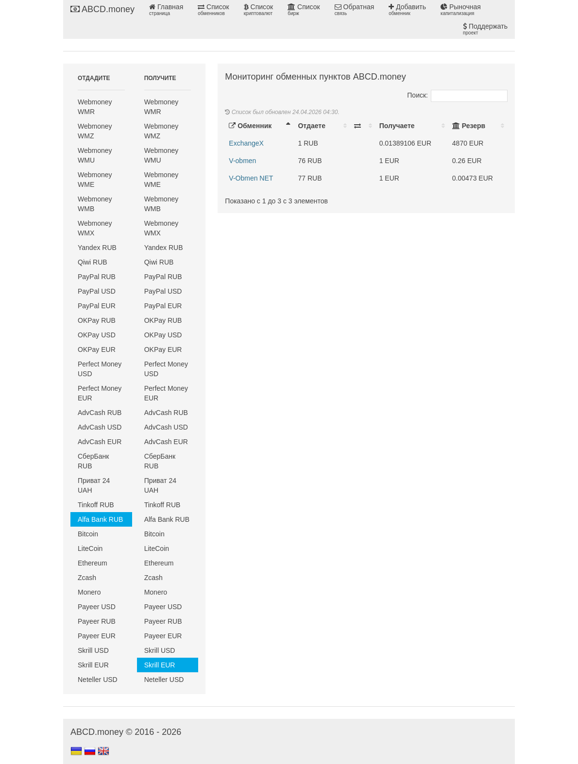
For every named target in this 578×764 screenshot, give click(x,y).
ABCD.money (102, 9)
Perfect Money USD (99, 369)
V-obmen (242, 161)
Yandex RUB (97, 247)
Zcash (87, 577)
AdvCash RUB (99, 412)
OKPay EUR (97, 349)
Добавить (407, 10)
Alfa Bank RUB (100, 519)
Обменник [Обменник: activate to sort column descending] (250, 126)
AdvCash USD (99, 427)
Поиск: (457, 95)
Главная (166, 10)
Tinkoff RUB (96, 505)
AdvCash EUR (99, 442)
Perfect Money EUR (99, 393)
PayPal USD (97, 291)
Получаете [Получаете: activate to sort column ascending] (397, 126)
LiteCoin (90, 548)
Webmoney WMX (95, 228)
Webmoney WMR (95, 107)
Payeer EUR (97, 636)
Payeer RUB (97, 621)
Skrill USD (93, 650)
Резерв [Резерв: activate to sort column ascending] (468, 126)
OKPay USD (97, 335)
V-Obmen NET (251, 178)
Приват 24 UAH (94, 485)
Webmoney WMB (95, 204)
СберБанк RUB (93, 461)
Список (213, 10)
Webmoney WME (95, 179)
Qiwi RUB (92, 262)
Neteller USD (98, 679)
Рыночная (461, 10)
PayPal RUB (97, 277)
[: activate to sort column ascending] (362, 125)
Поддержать (485, 29)
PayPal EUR (97, 306)
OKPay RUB (97, 320)
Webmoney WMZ (95, 131)
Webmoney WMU (95, 155)
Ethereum (92, 563)
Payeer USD (97, 607)
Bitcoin (88, 534)
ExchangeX (246, 143)
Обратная (354, 10)
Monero (89, 592)
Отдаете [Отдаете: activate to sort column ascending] (311, 126)
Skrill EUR (93, 665)
